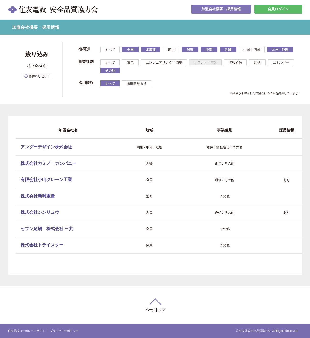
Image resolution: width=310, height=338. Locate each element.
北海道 (151, 50)
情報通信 (235, 62)
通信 (257, 62)
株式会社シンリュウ (40, 212)
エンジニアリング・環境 (164, 62)
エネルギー (281, 62)
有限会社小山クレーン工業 (46, 179)
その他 (110, 71)
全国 (130, 50)
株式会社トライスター (42, 245)
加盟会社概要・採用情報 (221, 10)
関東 (190, 50)
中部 (209, 50)
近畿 (228, 50)
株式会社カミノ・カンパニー (48, 163)
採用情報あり (136, 83)
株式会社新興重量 (38, 196)
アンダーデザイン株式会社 (46, 147)
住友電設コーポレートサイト (26, 331)
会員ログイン (278, 10)
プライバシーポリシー (64, 331)
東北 (171, 50)
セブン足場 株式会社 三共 (47, 228)
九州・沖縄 (280, 50)
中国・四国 (251, 50)
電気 (130, 62)
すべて (110, 50)
